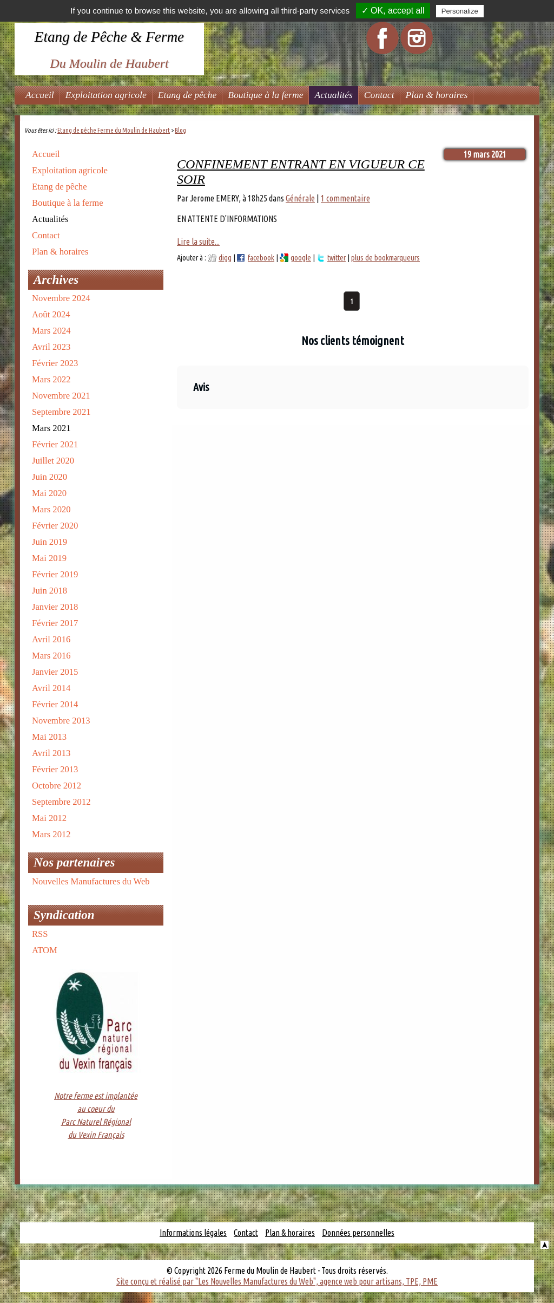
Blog (180, 130)
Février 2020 (55, 525)
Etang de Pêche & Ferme (109, 37)
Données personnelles (358, 1232)
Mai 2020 (49, 493)
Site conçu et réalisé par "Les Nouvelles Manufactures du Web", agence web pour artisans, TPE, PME (277, 1281)
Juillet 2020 (53, 460)
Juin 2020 (49, 477)
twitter (336, 257)
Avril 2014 (51, 688)
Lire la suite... (198, 241)
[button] (177, 419)
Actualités (333, 94)
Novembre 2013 (61, 720)
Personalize (459, 11)
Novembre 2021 (61, 395)
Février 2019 (55, 574)
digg (225, 257)
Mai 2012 (49, 818)
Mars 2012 (51, 834)
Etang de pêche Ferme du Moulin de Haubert (113, 130)
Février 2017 (55, 623)
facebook (261, 257)
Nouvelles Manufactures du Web (91, 881)
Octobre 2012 (56, 785)
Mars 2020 (51, 509)
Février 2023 (55, 363)
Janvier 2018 (55, 607)
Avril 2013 (51, 753)
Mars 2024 (51, 330)
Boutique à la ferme (265, 94)
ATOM (44, 950)
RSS (40, 934)
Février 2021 (55, 444)
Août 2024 (51, 314)
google (301, 257)
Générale (300, 198)
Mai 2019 (49, 558)
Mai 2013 (49, 737)
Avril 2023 (51, 347)
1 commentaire (345, 198)
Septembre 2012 (61, 802)
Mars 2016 (51, 655)
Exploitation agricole (106, 94)
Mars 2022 (51, 379)
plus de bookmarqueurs (385, 257)
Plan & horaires (437, 94)
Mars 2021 (51, 428)
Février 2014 (55, 704)
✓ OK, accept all (393, 10)
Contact (379, 94)
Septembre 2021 (61, 412)
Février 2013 (55, 769)
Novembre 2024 (61, 298)
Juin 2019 (49, 542)
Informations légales (193, 1232)
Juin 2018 (49, 590)
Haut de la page (544, 1245)
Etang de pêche (187, 94)
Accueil (39, 94)
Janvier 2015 (55, 672)
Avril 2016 (51, 639)
